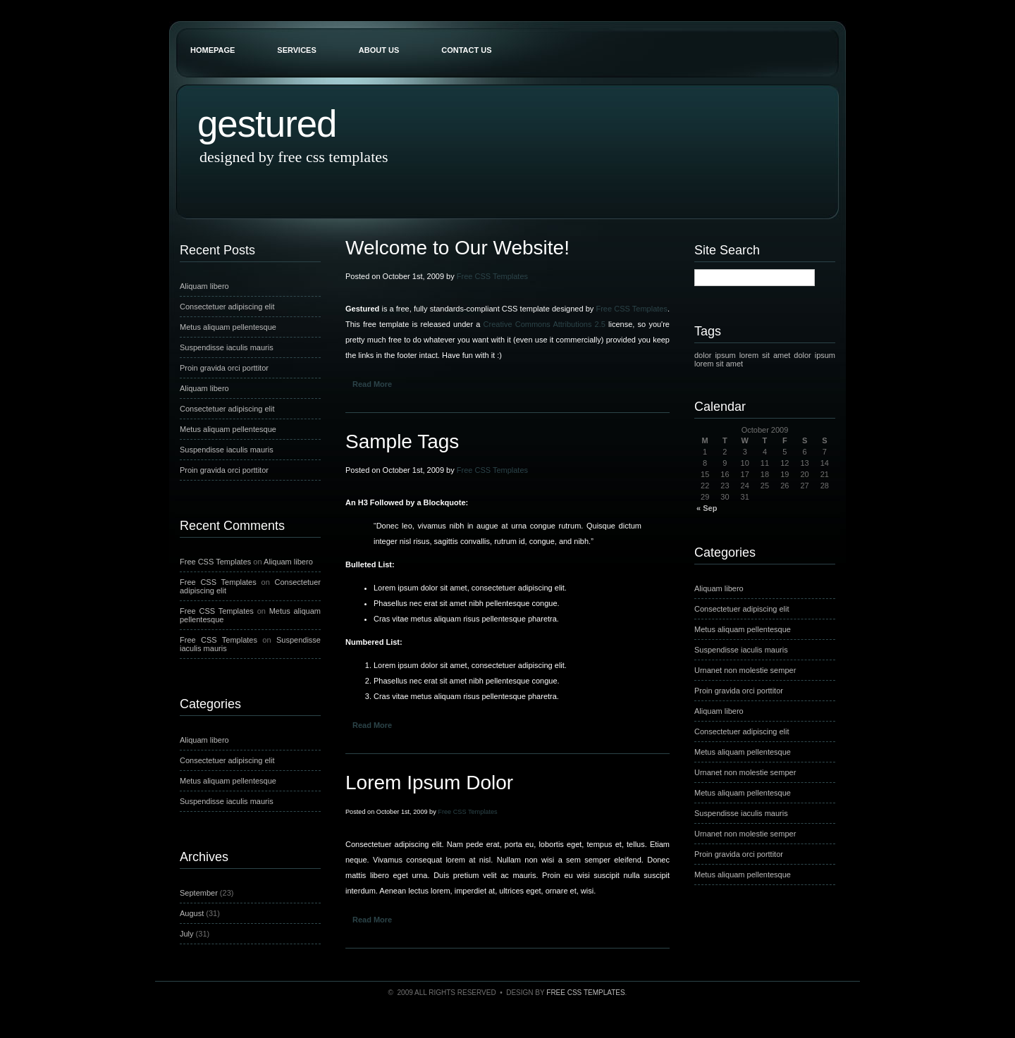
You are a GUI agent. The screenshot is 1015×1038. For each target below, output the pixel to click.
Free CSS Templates (215, 561)
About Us (379, 50)
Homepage (212, 50)
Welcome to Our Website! (457, 248)
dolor (702, 355)
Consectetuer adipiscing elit (227, 306)
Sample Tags (402, 441)
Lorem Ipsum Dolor (429, 782)
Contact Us (466, 50)
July (187, 933)
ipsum (725, 355)
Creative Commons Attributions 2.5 (544, 324)
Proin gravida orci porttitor (224, 368)
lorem (749, 355)
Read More (372, 384)
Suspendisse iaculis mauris (226, 347)
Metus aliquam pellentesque (228, 327)
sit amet (776, 355)
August (192, 913)
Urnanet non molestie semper (745, 670)
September (199, 893)
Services (296, 50)
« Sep (706, 508)
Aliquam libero (204, 286)
